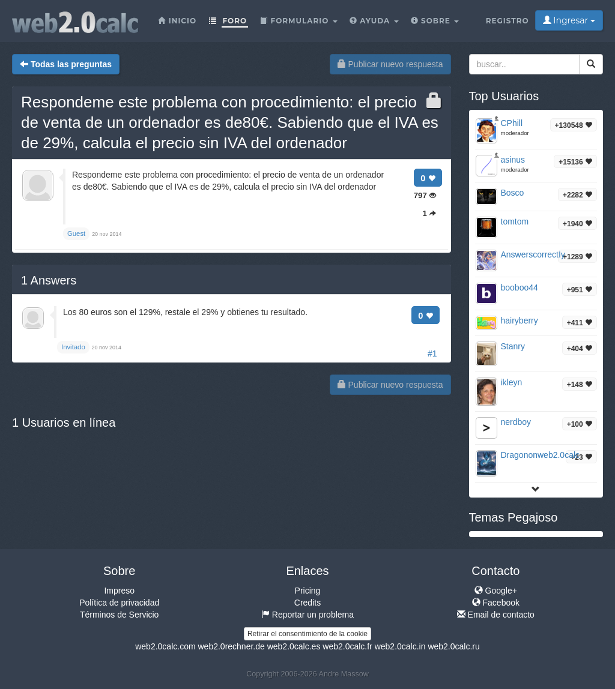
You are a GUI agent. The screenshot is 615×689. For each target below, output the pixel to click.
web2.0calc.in (400, 646)
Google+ (495, 590)
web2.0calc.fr (347, 646)
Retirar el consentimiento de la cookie (307, 634)
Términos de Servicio (119, 614)
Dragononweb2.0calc (540, 455)
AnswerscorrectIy (533, 254)
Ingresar (569, 20)
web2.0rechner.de (231, 646)
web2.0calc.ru (453, 646)
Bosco (512, 192)
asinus (513, 159)
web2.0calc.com (165, 646)
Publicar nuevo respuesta (390, 64)
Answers (48, 280)
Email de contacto (496, 614)
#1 (432, 353)
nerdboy (516, 422)
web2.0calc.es (294, 646)
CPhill (512, 123)
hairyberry (519, 320)
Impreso (119, 590)
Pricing (308, 590)
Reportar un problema (307, 614)
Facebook (496, 602)
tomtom (515, 221)
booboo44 (519, 287)
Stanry (513, 346)
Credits (307, 602)
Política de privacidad (119, 602)
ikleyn (512, 382)
